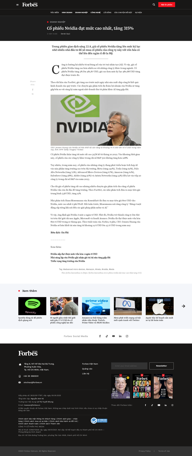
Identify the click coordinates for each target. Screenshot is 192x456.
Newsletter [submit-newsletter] (161, 366)
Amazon (90, 269)
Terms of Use (164, 451)
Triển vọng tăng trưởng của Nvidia (68, 261)
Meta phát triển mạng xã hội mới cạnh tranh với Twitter (127, 319)
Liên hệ (85, 373)
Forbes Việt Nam (90, 364)
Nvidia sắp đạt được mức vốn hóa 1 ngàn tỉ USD (74, 253)
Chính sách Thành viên (50, 424)
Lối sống (107, 12)
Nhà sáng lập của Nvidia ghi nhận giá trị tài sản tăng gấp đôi (80, 257)
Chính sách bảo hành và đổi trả (63, 421)
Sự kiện (138, 12)
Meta (98, 269)
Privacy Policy (144, 451)
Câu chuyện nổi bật (123, 12)
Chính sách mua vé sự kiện (36, 421)
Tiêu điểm (54, 12)
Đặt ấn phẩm (167, 5)
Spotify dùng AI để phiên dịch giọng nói (30, 319)
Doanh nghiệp (81, 12)
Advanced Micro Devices (74, 269)
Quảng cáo (87, 369)
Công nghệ (96, 12)
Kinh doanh (67, 12)
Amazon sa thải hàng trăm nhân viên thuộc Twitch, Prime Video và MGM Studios (95, 320)
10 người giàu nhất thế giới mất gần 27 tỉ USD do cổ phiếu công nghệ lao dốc (62, 320)
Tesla (112, 269)
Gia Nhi (65, 232)
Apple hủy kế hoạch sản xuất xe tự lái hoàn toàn (159, 319)
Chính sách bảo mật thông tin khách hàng (36, 419)
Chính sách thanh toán (28, 424)
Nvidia (105, 269)
